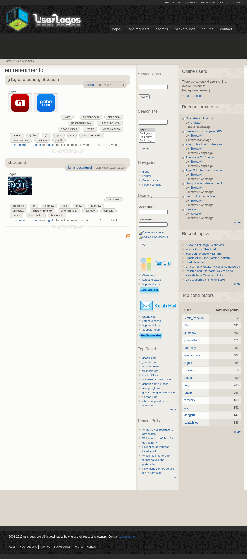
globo (32, 135)
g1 (46, 135)
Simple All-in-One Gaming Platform (208, 258)
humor (16, 215)
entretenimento (26, 61)
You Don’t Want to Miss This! (204, 253)
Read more (18, 144)
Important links (151, 284)
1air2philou (191, 422)
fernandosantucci (80, 167)
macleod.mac (192, 355)
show (79, 205)
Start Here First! (196, 262)
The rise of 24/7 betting (200, 157)
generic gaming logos (155, 383)
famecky (189, 400)
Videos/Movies (111, 128)
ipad (58, 135)
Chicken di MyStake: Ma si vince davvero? (213, 266)
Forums (207, 29)
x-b (186, 407)
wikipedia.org (150, 370)
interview (96, 205)
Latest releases (151, 279)
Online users (150, 180)
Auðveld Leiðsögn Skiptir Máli (205, 245)
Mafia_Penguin (194, 318)
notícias (42, 140)
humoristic (57, 215)
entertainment (21, 140)
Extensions (208, 2)
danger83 (190, 415)
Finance (191, 209)
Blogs (223, 2)
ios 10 (58, 140)
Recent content (151, 184)
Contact (226, 29)
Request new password (155, 237)
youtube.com (150, 362)
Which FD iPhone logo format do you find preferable (156, 460)
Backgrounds (185, 29)
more (173, 409)
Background (147, 133)
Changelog (149, 275)
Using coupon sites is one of (204, 183)
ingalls (188, 363)
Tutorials (191, 2)
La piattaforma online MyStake (205, 279)
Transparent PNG (81, 122)
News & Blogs (69, 128)
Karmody (190, 348)
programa (18, 205)
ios (72, 135)
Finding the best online (200, 196)
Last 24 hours (194, 96)
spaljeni (189, 370)
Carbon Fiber (150, 396)
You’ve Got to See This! (201, 249)
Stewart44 (196, 135)
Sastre (188, 392)
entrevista (18, 210)
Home (8, 61)
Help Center (172, 2)
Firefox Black (150, 375)
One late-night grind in (200, 118)
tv (34, 205)
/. (14, 61)
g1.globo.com (91, 116)
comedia (108, 210)
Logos (116, 29)
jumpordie (190, 340)
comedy (90, 210)
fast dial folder (150, 366)
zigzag (188, 377)
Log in (38, 144)
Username (146, 206)
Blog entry (147, 137)
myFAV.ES (236, 2)
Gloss (67, 116)
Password (146, 219)
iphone (17, 135)
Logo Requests (138, 29)
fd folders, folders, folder (157, 379)
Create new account (153, 232)
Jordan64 (196, 213)
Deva (187, 325)
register (50, 144)
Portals (90, 128)
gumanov (190, 333)
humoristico (35, 215)
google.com (149, 357)
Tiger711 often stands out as (204, 170)
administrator (127, 536)
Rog (187, 385)
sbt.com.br (114, 199)
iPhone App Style (110, 122)
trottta (90, 85)
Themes (162, 29)
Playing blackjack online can (204, 144)
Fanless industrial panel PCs (204, 131)
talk (65, 205)
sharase (195, 122)
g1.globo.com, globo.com (33, 80)
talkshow (49, 205)
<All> (147, 130)
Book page (147, 140)
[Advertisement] (123, 45)
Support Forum (151, 329)
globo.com (114, 116)
